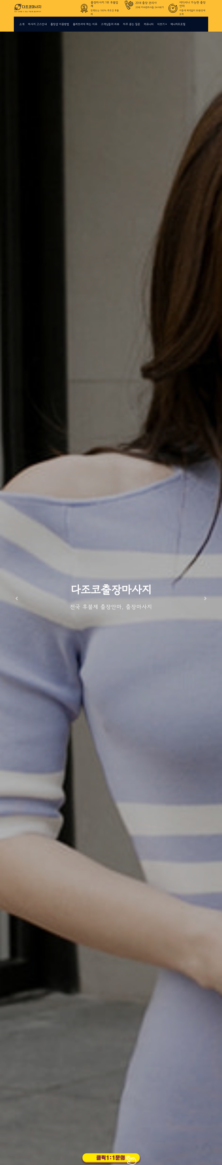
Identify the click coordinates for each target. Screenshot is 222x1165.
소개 (21, 24)
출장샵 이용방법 (59, 24)
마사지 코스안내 (37, 24)
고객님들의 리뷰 (110, 24)
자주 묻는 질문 (131, 24)
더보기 (161, 24)
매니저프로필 (178, 24)
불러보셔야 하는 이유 (85, 24)
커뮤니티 (149, 24)
